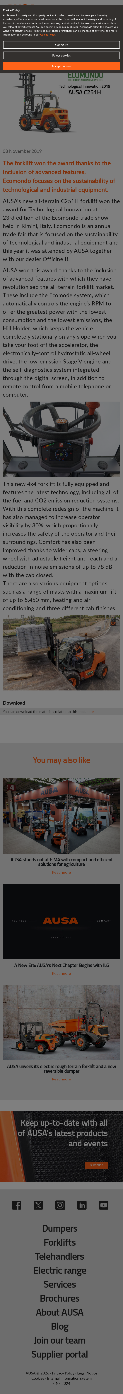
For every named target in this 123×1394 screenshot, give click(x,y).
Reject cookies (61, 55)
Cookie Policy (47, 34)
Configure (61, 45)
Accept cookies (61, 66)
